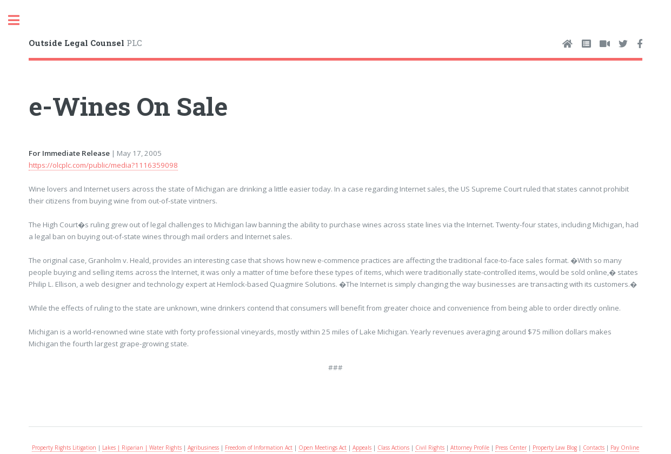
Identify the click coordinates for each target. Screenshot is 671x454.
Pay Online (624, 447)
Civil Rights (429, 447)
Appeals (362, 447)
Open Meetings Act (322, 447)
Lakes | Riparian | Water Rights (142, 447)
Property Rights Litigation (64, 447)
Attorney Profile (469, 447)
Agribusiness (203, 447)
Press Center (511, 447)
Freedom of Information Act (259, 447)
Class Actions (393, 447)
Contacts (593, 447)
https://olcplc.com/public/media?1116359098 (103, 165)
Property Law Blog (555, 447)
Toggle (19, 20)
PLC (85, 42)
